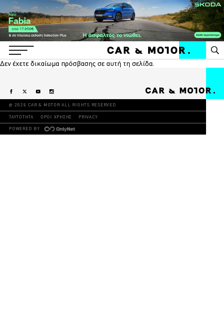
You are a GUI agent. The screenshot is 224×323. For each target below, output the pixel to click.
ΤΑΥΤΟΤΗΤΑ (21, 116)
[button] (21, 50)
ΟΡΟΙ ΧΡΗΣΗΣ (56, 116)
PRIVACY (88, 116)
